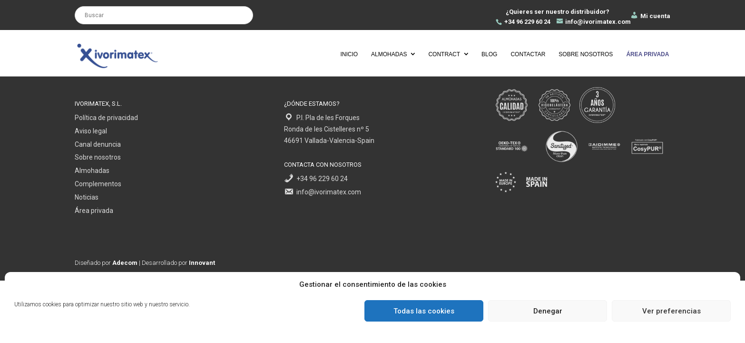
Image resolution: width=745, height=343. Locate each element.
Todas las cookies (423, 311)
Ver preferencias (671, 311)
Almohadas (389, 54)
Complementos (98, 184)
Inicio (349, 54)
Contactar (527, 54)
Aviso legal (91, 131)
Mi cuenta (649, 16)
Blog (489, 54)
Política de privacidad (106, 117)
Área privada (94, 210)
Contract (444, 54)
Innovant (202, 262)
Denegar (547, 311)
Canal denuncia (98, 144)
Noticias (86, 197)
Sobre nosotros (586, 54)
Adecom (124, 262)
